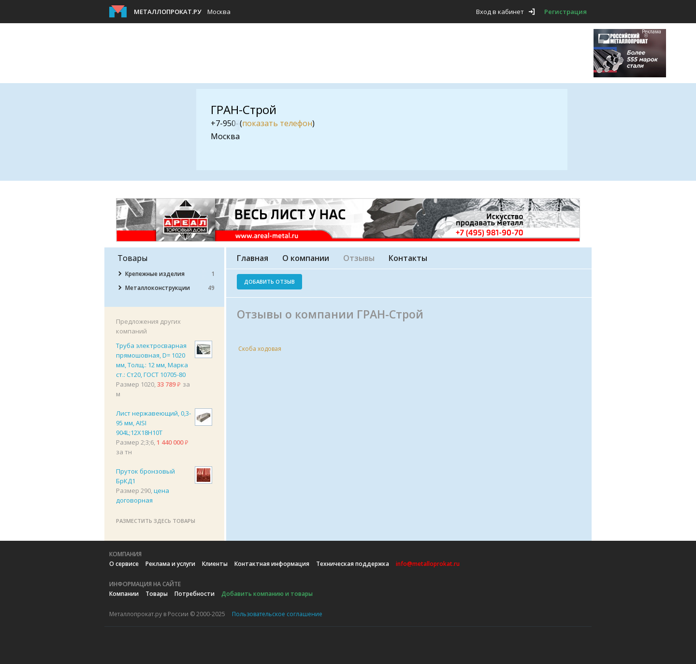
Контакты (408, 258)
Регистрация (565, 11)
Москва (219, 11)
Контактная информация (271, 564)
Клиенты (215, 564)
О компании (305, 258)
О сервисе (124, 564)
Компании (124, 594)
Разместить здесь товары (155, 520)
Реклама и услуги (170, 564)
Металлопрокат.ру (167, 11)
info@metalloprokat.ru (428, 564)
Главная (252, 258)
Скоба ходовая (259, 349)
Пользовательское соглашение (277, 614)
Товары (156, 594)
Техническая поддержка (352, 564)
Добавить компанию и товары (267, 594)
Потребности (194, 594)
